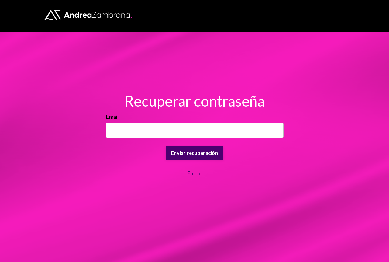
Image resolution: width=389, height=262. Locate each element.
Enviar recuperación (194, 153)
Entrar (194, 173)
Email (112, 116)
